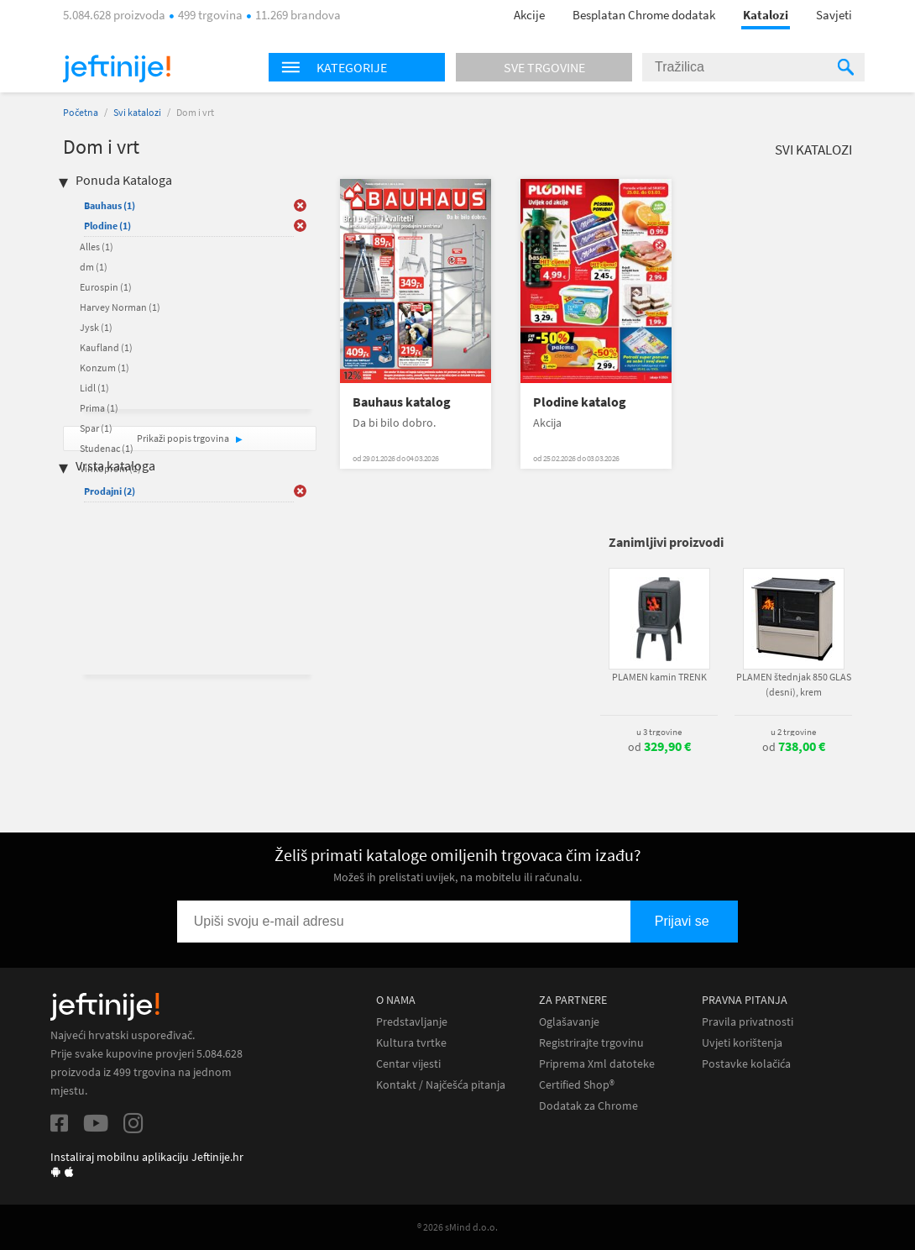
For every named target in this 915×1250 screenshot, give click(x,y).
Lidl (94, 387)
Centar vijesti (408, 1064)
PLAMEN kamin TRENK (659, 676)
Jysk (96, 327)
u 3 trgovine (659, 732)
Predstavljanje (411, 1022)
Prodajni (109, 491)
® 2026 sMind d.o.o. (457, 1227)
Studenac (106, 448)
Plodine (107, 225)
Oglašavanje (569, 1022)
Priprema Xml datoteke (597, 1064)
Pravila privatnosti (747, 1022)
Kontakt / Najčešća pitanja (440, 1085)
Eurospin (106, 287)
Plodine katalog (579, 402)
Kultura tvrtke (411, 1043)
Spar (96, 428)
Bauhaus (109, 205)
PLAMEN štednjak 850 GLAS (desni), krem (793, 684)
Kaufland (106, 347)
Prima (99, 408)
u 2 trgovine (793, 732)
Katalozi (765, 15)
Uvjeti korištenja (742, 1043)
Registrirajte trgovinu (591, 1043)
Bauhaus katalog (402, 402)
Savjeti (834, 15)
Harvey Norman (120, 307)
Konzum (104, 367)
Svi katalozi (137, 112)
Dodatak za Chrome (588, 1106)
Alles (96, 246)
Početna (80, 112)
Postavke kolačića (746, 1064)
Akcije (529, 15)
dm (93, 266)
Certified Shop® (576, 1085)
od (659, 746)
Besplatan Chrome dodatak (644, 15)
